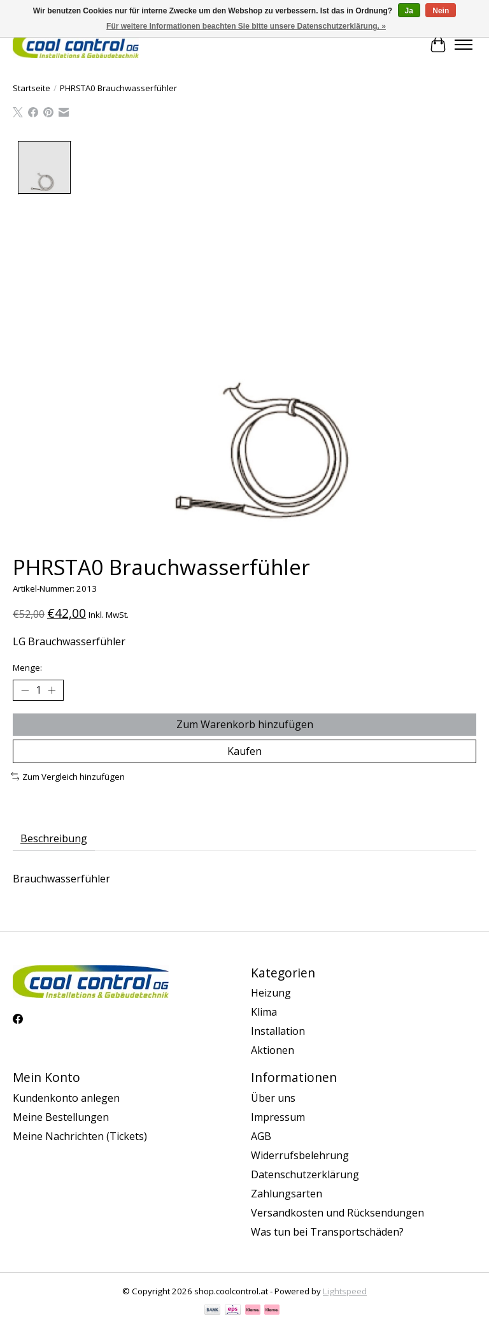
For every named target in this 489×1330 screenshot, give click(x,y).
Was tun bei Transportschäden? (327, 1232)
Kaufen (244, 751)
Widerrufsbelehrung (300, 1155)
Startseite (31, 88)
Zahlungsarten (286, 1194)
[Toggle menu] (463, 44)
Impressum (278, 1117)
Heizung (271, 993)
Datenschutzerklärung (305, 1174)
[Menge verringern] (25, 690)
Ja (409, 10)
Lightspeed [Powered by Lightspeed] (345, 1291)
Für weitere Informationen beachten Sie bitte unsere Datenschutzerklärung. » (246, 26)
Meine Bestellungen (61, 1117)
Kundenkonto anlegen (66, 1098)
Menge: (27, 667)
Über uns (273, 1098)
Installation (278, 1031)
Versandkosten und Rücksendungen (337, 1213)
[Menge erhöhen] (51, 690)
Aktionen (272, 1050)
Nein (440, 10)
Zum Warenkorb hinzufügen (244, 724)
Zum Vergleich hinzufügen (68, 776)
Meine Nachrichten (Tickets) (80, 1136)
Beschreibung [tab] (53, 838)
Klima (264, 1012)
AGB (261, 1136)
